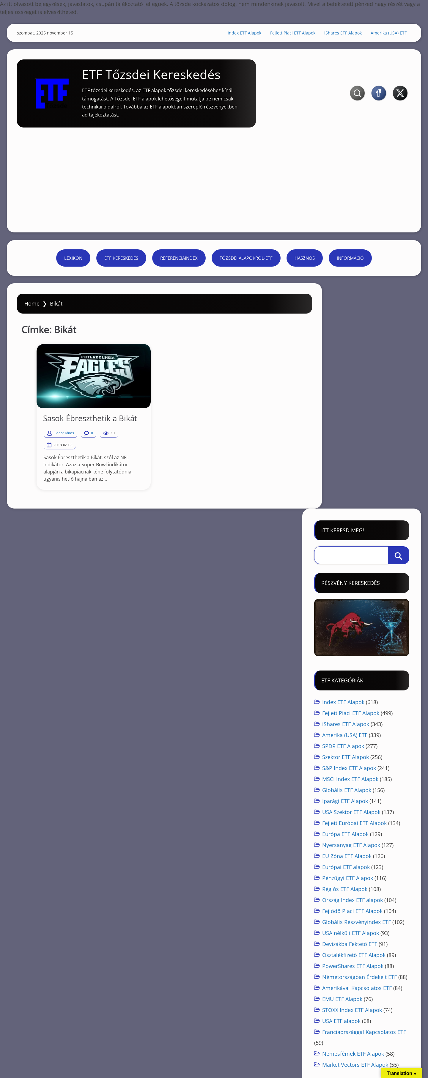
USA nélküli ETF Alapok (349, 713)
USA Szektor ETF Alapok (350, 593)
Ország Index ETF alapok (351, 680)
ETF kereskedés (121, 261)
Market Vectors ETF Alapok (354, 845)
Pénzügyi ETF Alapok (346, 658)
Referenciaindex (179, 261)
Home (35, 312)
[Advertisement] (214, 175)
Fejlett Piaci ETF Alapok (288, 34)
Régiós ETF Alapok (343, 669)
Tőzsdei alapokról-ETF (246, 261)
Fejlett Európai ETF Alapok (353, 604)
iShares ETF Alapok (339, 34)
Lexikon (73, 261)
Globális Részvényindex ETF (355, 702)
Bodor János (57, 441)
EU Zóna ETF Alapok (346, 636)
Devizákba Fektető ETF (348, 724)
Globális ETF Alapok (345, 571)
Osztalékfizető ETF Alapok (353, 735)
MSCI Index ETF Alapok (349, 560)
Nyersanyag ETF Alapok (350, 626)
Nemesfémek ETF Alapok (352, 834)
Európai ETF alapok (345, 647)
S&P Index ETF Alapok (348, 549)
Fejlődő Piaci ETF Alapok (351, 691)
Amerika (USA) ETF (385, 34)
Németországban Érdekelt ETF (358, 757)
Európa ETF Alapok (344, 615)
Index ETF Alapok (240, 34)
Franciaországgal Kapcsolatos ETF (363, 812)
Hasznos (305, 261)
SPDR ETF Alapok (342, 527)
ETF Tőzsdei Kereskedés (157, 79)
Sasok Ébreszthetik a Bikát (83, 426)
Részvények (245, 987)
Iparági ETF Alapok (344, 582)
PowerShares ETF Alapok (352, 746)
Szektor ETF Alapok (344, 538)
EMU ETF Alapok (341, 779)
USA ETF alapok (340, 801)
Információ (350, 261)
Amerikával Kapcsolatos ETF (356, 768)
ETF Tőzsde (46, 987)
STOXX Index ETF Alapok (351, 790)
